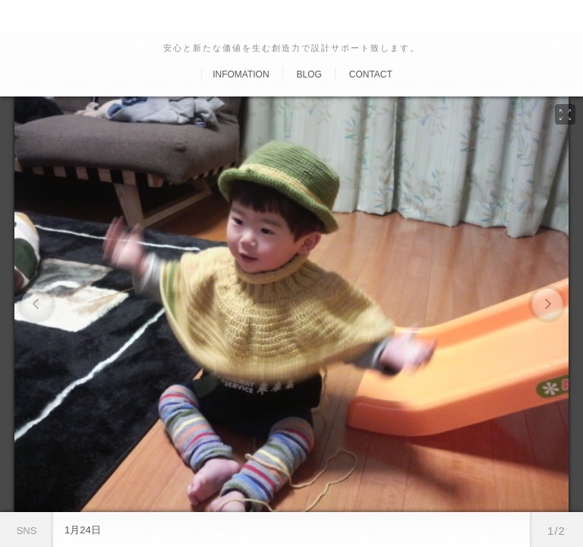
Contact (370, 74)
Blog (308, 74)
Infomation (241, 74)
